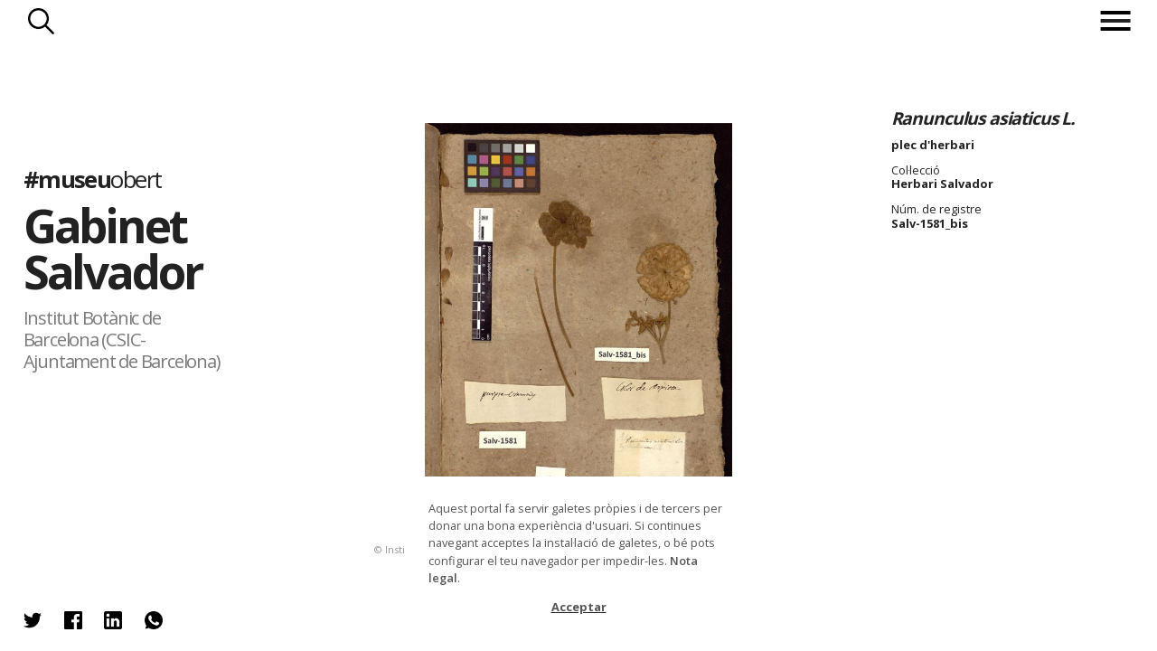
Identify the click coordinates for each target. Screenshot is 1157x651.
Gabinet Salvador (113, 248)
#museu (93, 179)
